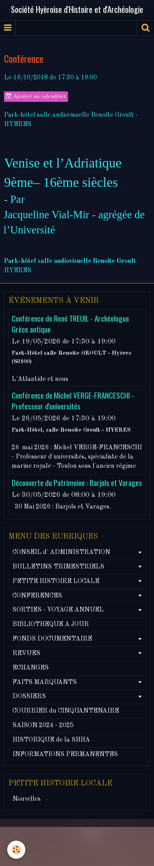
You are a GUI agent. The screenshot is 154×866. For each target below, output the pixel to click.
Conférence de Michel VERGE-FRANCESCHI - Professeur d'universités (73, 401)
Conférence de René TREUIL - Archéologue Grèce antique (70, 324)
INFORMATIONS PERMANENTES (65, 754)
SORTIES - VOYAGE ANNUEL (58, 610)
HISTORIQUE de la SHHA (51, 740)
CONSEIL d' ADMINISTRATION (61, 552)
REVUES (26, 653)
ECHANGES (30, 668)
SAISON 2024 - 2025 (43, 725)
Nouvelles (26, 799)
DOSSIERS (29, 696)
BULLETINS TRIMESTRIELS (58, 567)
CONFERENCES (37, 596)
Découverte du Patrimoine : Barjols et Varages (77, 482)
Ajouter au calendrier (36, 96)
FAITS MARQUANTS (44, 682)
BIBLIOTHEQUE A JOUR (50, 624)
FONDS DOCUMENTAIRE (52, 639)
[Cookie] (16, 850)
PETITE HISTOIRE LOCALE (55, 581)
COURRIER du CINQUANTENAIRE (65, 711)
